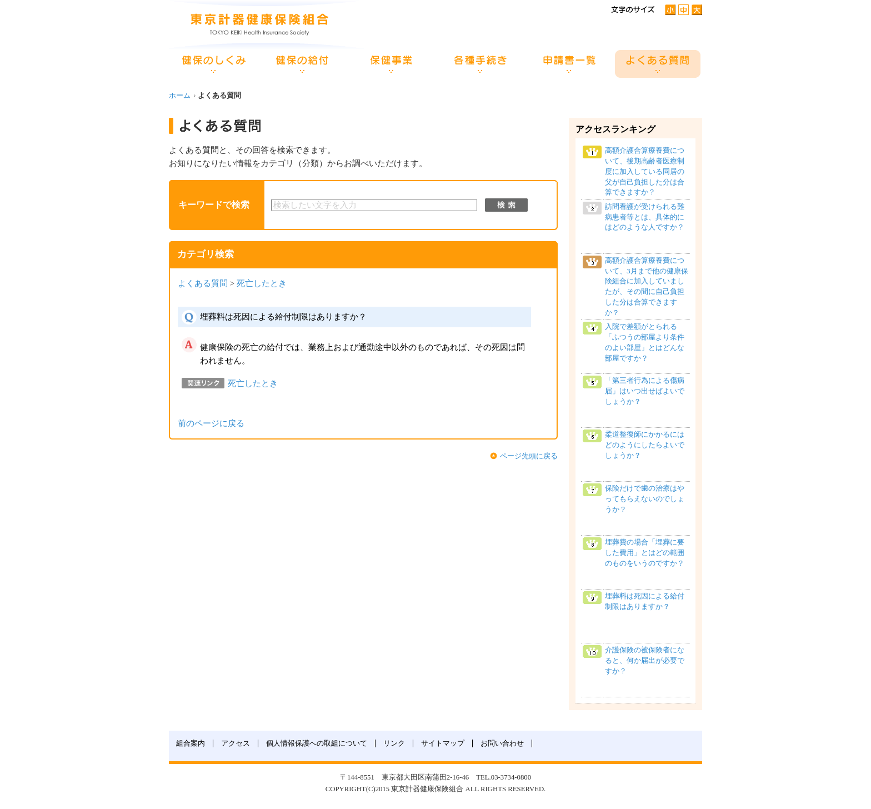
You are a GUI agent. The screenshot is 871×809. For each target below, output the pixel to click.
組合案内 (190, 743)
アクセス (235, 743)
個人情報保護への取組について (316, 743)
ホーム (180, 95)
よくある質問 (203, 283)
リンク (394, 743)
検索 (506, 205)
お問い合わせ (502, 743)
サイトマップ (442, 743)
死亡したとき (262, 283)
